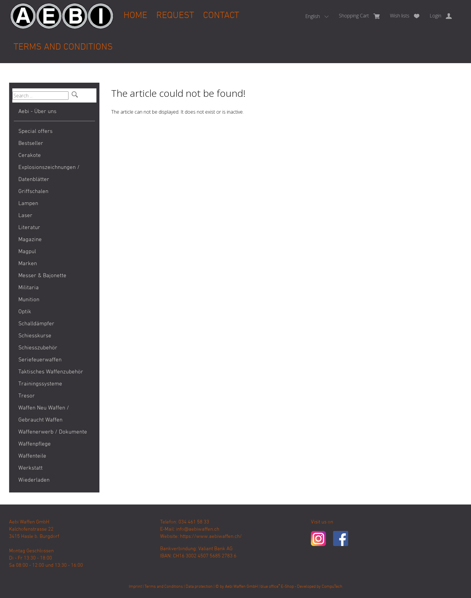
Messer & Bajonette (42, 275)
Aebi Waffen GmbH (241, 586)
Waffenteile (32, 456)
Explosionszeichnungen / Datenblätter (49, 173)
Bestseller (30, 143)
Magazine (30, 239)
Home (135, 15)
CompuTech (332, 586)
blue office (270, 586)
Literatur (29, 227)
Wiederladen (34, 480)
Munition (28, 299)
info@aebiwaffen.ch (197, 529)
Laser (25, 215)
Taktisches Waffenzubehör (50, 372)
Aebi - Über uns (37, 111)
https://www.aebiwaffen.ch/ (211, 537)
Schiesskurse (34, 336)
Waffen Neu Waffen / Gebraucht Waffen (43, 414)
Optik (24, 311)
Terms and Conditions (63, 47)
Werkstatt (30, 468)
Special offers (35, 131)
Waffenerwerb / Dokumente (52, 432)
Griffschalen (33, 191)
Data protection (199, 586)
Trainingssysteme (40, 384)
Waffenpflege (34, 444)
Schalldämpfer (36, 323)
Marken (27, 263)
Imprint (135, 586)
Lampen (28, 203)
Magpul (27, 251)
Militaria (28, 287)
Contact (221, 15)
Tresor (26, 396)
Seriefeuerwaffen (40, 360)
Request (175, 15)
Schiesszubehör (37, 348)
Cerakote (29, 155)
